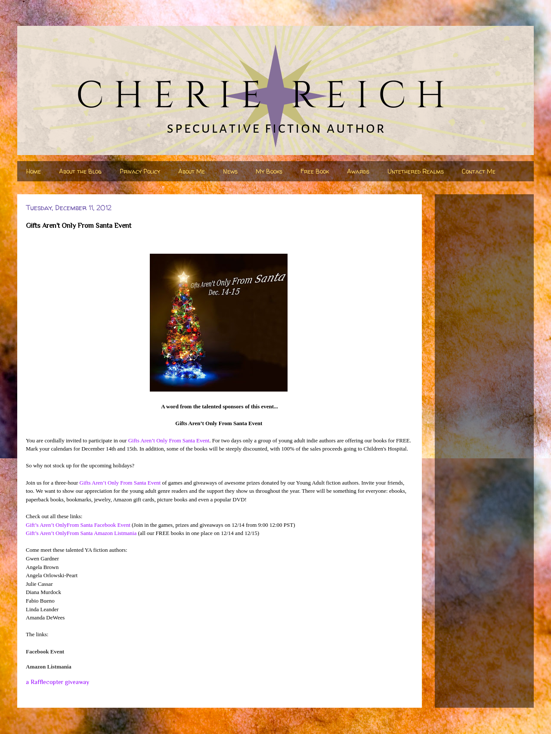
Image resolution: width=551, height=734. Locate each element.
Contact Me (478, 171)
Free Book (314, 171)
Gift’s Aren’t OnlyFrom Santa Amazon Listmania (81, 533)
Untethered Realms (415, 171)
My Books (269, 171)
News (230, 171)
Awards (358, 171)
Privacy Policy (140, 171)
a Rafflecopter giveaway (57, 681)
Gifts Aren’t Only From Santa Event (169, 440)
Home (33, 171)
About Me (191, 171)
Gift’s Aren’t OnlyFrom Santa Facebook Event (78, 525)
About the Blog (80, 171)
